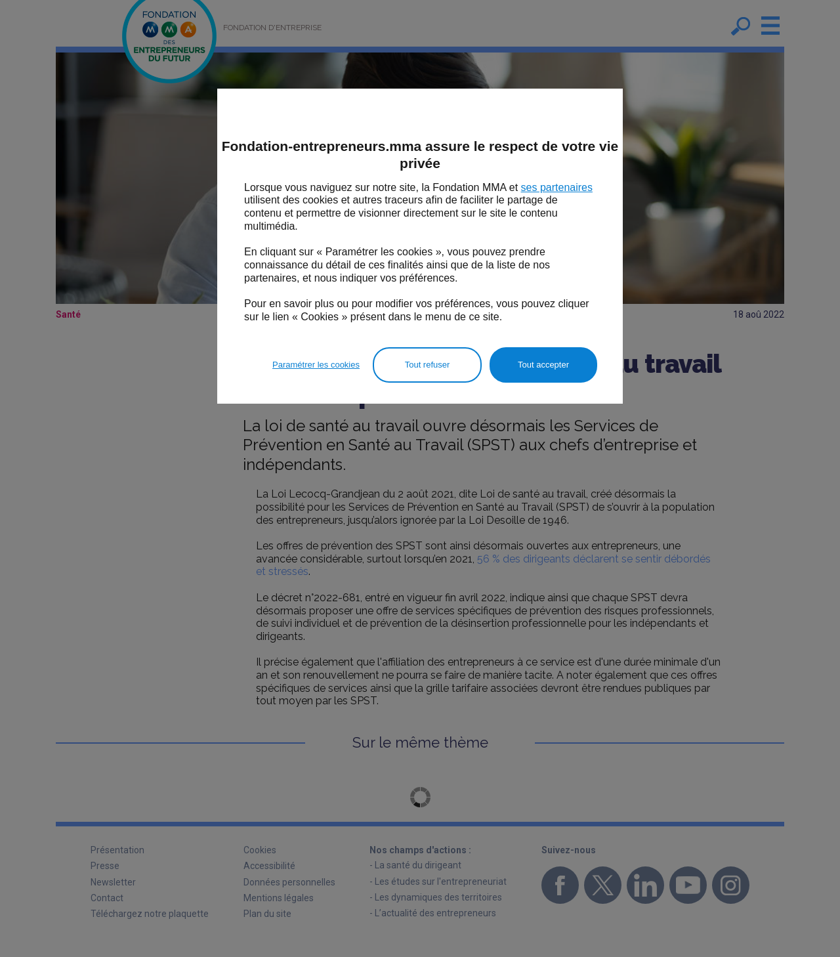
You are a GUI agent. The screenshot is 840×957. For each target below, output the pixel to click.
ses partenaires (557, 187)
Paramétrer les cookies (316, 365)
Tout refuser (427, 365)
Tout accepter (543, 365)
